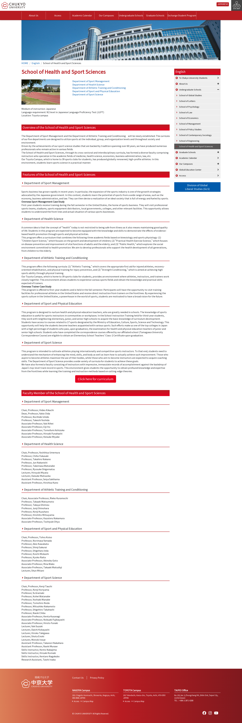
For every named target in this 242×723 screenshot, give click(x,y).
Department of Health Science (88, 84)
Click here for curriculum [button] (95, 379)
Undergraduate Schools (131, 15)
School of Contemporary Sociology (195, 135)
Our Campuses (106, 15)
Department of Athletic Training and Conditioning (99, 87)
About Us (33, 15)
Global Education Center (190, 169)
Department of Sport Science (87, 94)
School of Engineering (189, 140)
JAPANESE (222, 4)
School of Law (185, 112)
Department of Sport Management (91, 81)
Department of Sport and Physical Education (96, 91)
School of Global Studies (190, 95)
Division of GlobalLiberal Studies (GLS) (197, 187)
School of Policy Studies (190, 129)
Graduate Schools (155, 15)
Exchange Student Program (182, 15)
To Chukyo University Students (193, 77)
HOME (24, 63)
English (36, 63)
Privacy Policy (97, 677)
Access (57, 15)
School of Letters (187, 101)
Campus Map (87, 701)
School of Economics (188, 117)
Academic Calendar (82, 15)
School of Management (189, 123)
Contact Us (78, 677)
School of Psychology (189, 106)
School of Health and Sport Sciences (196, 146)
